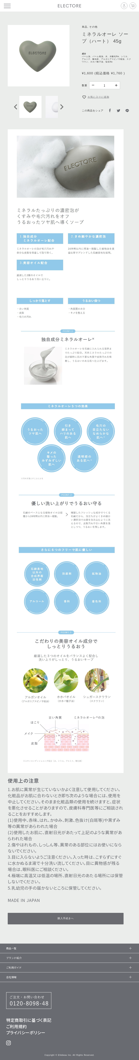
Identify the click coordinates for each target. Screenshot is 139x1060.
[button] (30, 107)
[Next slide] (61, 107)
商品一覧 (68, 948)
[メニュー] (7, 6)
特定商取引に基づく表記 (28, 1020)
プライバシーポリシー (25, 1032)
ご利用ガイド (68, 967)
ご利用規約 (16, 1026)
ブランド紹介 (68, 958)
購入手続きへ (66, 918)
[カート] (133, 5)
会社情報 (68, 977)
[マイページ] (125, 5)
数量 (84, 85)
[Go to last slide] (16, 107)
